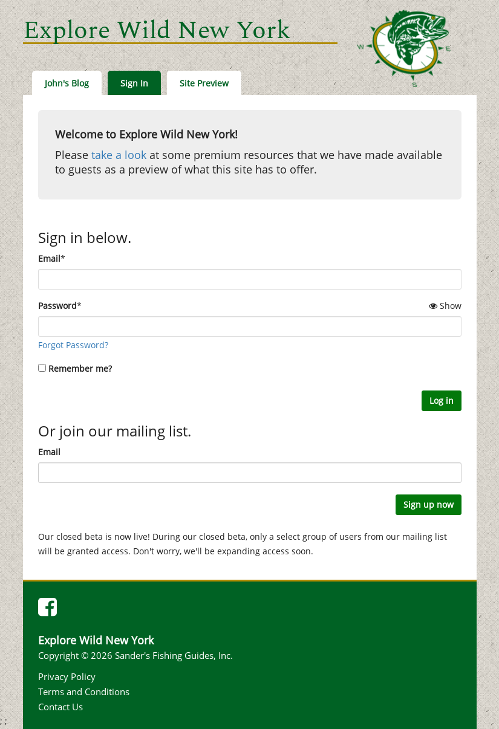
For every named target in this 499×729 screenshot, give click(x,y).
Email (49, 258)
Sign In (134, 83)
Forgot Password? (73, 345)
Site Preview (204, 83)
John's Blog (67, 83)
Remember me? (80, 368)
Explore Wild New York (156, 30)
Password (57, 305)
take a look (118, 154)
